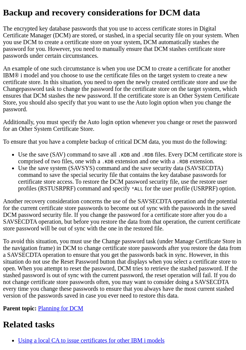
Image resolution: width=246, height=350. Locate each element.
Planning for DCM (60, 308)
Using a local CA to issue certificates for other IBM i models (91, 340)
